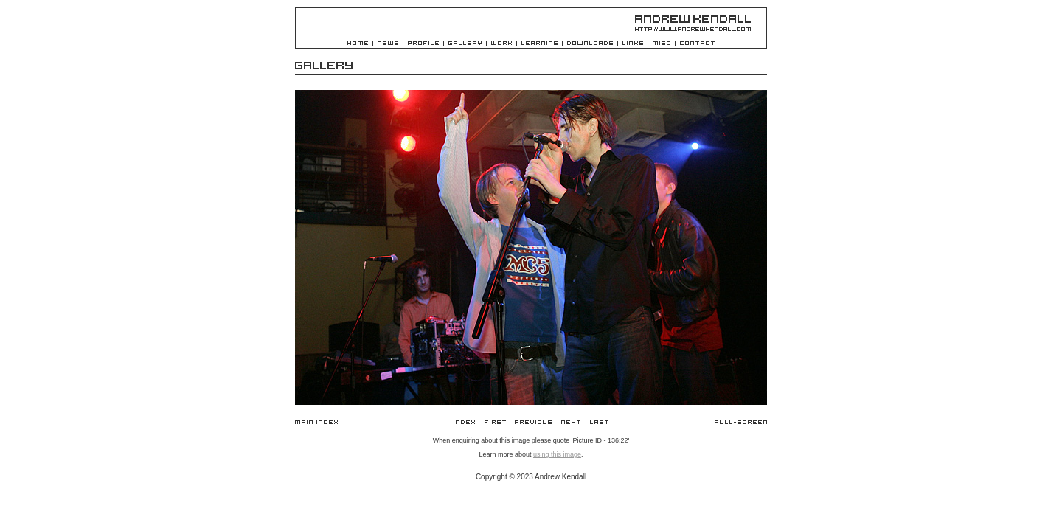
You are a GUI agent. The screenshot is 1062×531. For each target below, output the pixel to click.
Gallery (465, 43)
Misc (661, 43)
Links (632, 43)
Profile (423, 43)
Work (501, 43)
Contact (697, 43)
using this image (557, 454)
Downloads (590, 43)
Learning (539, 43)
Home (357, 43)
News (388, 43)
